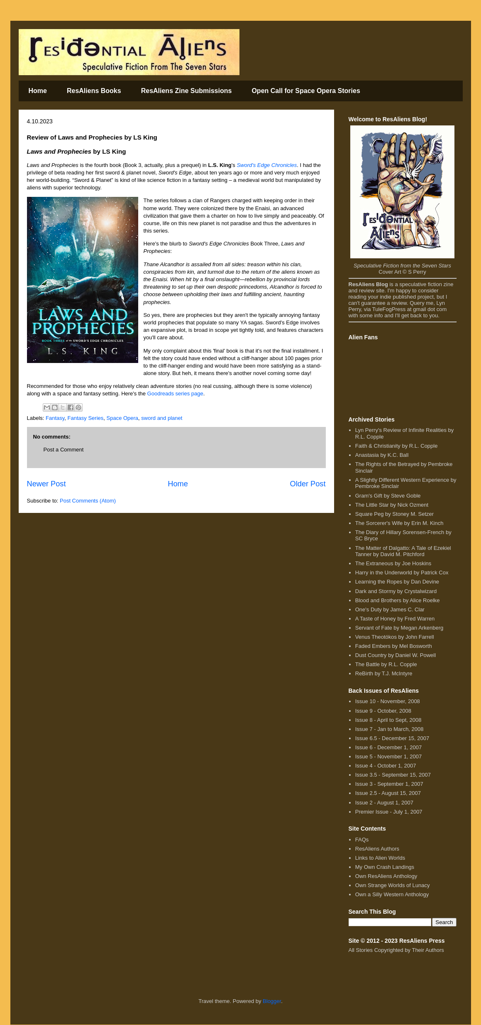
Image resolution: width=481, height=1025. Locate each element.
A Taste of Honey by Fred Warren (395, 618)
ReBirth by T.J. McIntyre (384, 673)
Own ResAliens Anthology (386, 876)
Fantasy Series (86, 418)
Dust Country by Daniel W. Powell (395, 655)
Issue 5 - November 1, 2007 (388, 756)
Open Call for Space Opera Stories (305, 90)
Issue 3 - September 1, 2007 (389, 784)
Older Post (308, 484)
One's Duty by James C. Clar (390, 609)
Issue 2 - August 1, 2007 (384, 802)
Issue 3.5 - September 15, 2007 (393, 775)
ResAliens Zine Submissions (186, 90)
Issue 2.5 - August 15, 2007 (388, 793)
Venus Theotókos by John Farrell (394, 637)
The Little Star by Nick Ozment (391, 505)
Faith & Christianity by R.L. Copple (396, 446)
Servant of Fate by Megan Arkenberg (399, 628)
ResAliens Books (94, 90)
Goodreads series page (175, 393)
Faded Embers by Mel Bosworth (393, 646)
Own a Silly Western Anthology (392, 894)
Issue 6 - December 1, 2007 (388, 747)
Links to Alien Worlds (380, 858)
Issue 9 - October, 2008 (383, 711)
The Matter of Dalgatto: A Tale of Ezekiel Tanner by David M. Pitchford (403, 551)
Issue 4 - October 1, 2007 (385, 766)
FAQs (362, 839)
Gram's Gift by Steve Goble (388, 496)
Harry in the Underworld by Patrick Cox (402, 572)
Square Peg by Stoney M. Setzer (394, 514)
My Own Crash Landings (384, 867)
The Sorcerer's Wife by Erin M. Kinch (399, 523)
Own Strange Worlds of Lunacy (392, 885)
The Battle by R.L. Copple (386, 664)
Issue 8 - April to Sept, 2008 (388, 720)
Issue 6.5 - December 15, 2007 (392, 738)
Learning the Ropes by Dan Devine (397, 582)
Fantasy (55, 418)
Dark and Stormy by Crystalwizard (396, 591)
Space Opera (123, 418)
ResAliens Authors (377, 849)
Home (38, 90)
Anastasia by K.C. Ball (382, 455)
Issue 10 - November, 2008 (387, 701)
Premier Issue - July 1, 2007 (388, 812)
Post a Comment (64, 449)
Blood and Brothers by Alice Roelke (397, 600)
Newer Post (46, 484)
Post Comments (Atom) (88, 501)
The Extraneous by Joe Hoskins (393, 563)
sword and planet (161, 418)
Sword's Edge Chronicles (267, 165)
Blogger (272, 1001)
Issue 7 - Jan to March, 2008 (389, 729)
